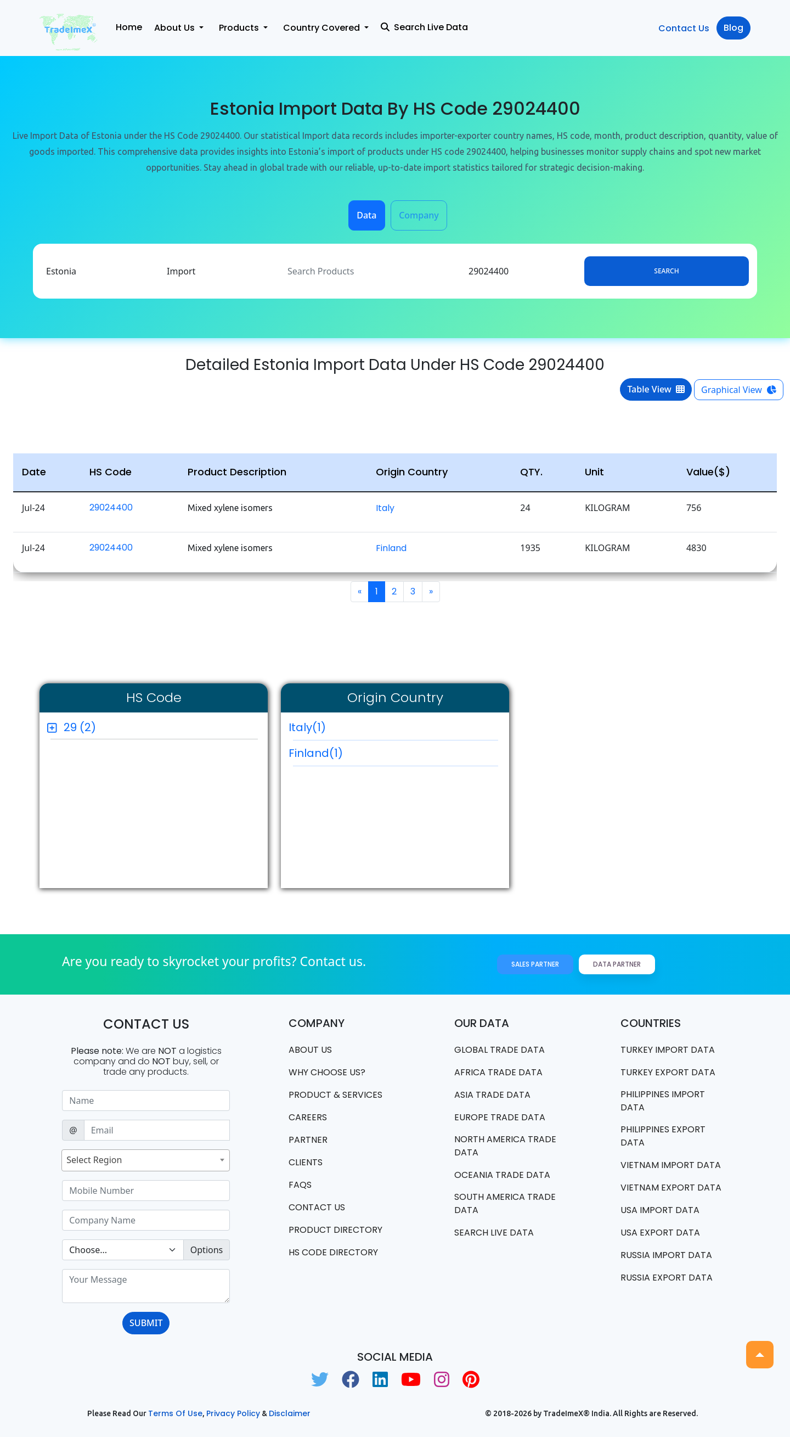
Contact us (317, 1207)
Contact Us (683, 28)
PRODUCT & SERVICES (335, 1094)
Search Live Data (424, 27)
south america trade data (505, 1203)
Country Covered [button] (322, 27)
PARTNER (308, 1139)
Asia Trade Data (492, 1094)
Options (206, 1250)
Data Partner (617, 964)
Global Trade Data (499, 1049)
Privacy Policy (233, 1413)
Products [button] (240, 27)
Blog (733, 27)
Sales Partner (535, 964)
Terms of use (175, 1413)
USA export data (660, 1232)
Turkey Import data (667, 1049)
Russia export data (666, 1277)
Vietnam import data (670, 1165)
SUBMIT (145, 1323)
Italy (385, 508)
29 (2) (80, 727)
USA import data (659, 1210)
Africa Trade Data (498, 1072)
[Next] (431, 591)
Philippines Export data (663, 1136)
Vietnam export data (670, 1187)
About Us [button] (175, 27)
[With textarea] (146, 1286)
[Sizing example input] (146, 1100)
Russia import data (666, 1255)
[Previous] (360, 591)
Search (666, 271)
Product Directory (335, 1229)
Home (129, 27)
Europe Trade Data (499, 1117)
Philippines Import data (662, 1101)
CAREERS (308, 1117)
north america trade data (505, 1146)
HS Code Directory (333, 1252)
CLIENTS (306, 1162)
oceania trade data (502, 1175)
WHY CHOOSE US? (327, 1072)
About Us (310, 1049)
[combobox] (145, 1160)
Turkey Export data (667, 1072)
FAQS (300, 1184)
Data (366, 215)
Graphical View (738, 390)
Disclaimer (290, 1413)
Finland (391, 548)
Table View (656, 389)
